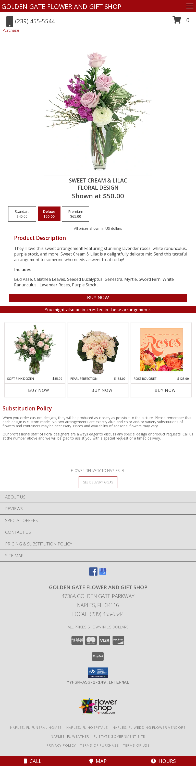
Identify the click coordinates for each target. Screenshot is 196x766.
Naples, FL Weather (70, 736)
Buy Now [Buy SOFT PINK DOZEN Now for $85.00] (38, 390)
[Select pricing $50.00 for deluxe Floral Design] (49, 213)
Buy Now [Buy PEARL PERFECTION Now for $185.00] (102, 390)
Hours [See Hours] (163, 761)
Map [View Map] (98, 761)
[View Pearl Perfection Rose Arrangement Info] (98, 349)
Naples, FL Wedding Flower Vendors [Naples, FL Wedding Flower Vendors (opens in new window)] (149, 727)
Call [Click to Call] (33, 761)
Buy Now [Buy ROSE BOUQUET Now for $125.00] (165, 390)
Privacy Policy (61, 745)
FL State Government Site (119, 736)
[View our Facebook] (93, 574)
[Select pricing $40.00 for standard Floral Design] (22, 213)
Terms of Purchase (99, 745)
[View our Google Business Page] (103, 574)
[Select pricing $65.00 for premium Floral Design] (75, 213)
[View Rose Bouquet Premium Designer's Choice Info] (161, 349)
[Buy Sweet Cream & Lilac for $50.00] (98, 298)
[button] (181, 22)
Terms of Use (136, 745)
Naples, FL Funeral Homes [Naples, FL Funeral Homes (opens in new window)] (36, 727)
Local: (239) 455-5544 (98, 614)
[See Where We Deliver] (98, 482)
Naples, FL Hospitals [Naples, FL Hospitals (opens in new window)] (87, 727)
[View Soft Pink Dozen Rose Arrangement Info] (35, 349)
